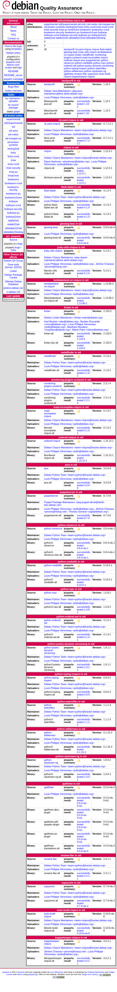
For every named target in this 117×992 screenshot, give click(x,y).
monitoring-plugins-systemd (53, 384)
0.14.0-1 (81, 585)
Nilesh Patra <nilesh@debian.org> (90, 329)
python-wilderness (73, 71)
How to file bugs (13, 46)
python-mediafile (83, 63)
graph (17, 111)
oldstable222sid (13, 228)
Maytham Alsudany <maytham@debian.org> (66, 328)
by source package (13, 106)
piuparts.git (33, 974)
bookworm (13, 179)
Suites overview (13, 90)
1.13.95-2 (82, 303)
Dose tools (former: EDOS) (13, 266)
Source (13, 239)
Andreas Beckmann (95, 972)
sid (17, 94)
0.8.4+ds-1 (82, 548)
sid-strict (13, 130)
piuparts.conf (13, 62)
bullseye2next (13, 216)
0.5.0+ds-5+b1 (82, 804)
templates (16, 49)
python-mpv (99, 63)
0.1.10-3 (81, 752)
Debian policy (13, 53)
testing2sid (13, 148)
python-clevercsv (53, 528)
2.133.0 (81, 339)
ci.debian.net (13, 292)
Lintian (13, 271)
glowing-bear (71, 52)
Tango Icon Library (90, 974)
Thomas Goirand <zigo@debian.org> (89, 511)
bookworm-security (13, 188)
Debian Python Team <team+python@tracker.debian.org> (75, 197)
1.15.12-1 (82, 460)
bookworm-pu (13, 193)
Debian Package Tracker (13, 276)
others (19, 974)
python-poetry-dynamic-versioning (95, 65)
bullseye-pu (13, 213)
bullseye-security (13, 209)
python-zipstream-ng (95, 71)
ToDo (13, 250)
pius (83, 60)
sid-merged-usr (13, 138)
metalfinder (88, 55)
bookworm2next (13, 197)
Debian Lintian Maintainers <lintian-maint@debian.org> (73, 317)
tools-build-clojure (50, 915)
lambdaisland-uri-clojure (51, 285)
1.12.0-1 (81, 173)
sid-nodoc (13, 134)
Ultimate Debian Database (13, 283)
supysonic (93, 74)
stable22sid (13, 224)
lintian (78, 55)
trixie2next (13, 175)
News (13, 30)
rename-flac (80, 74)
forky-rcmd (13, 156)
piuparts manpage (13, 79)
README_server (13, 75)
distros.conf (13, 65)
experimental (13, 119)
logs (19, 67)
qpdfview (68, 74)
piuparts (5, 972)
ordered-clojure (72, 60)
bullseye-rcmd (13, 205)
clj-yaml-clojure (83, 49)
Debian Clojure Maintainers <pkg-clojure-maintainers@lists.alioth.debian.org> (66, 258)
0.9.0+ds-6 (82, 243)
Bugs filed (13, 86)
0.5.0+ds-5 (82, 851)
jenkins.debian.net (13, 288)
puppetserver (93, 60)
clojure (95, 49)
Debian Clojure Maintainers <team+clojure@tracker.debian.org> (78, 130)
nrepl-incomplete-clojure (95, 57)
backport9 (69, 49)
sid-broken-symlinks (13, 143)
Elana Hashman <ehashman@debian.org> (67, 161)
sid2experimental (13, 123)
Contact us (13, 38)
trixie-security (13, 168)
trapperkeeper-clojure (83, 76)
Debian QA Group (13, 260)
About (13, 27)
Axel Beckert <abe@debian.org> (61, 321)
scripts (8, 67)
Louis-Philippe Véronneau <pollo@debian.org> (69, 97)
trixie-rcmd (13, 164)
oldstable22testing (13, 232)
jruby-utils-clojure (87, 52)
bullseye (13, 201)
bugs (20, 243)
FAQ (13, 34)
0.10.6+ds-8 (83, 933)
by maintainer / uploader (13, 99)
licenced (21, 972)
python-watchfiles (97, 68)
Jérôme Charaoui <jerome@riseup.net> (65, 951)
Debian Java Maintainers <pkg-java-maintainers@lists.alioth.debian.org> (63, 92)
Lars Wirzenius (56, 972)
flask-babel (105, 49)
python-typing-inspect (75, 68)
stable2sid (13, 220)
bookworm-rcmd (13, 183)
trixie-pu (13, 172)
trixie (13, 160)
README (13, 71)
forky (13, 152)
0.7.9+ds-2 (82, 906)
